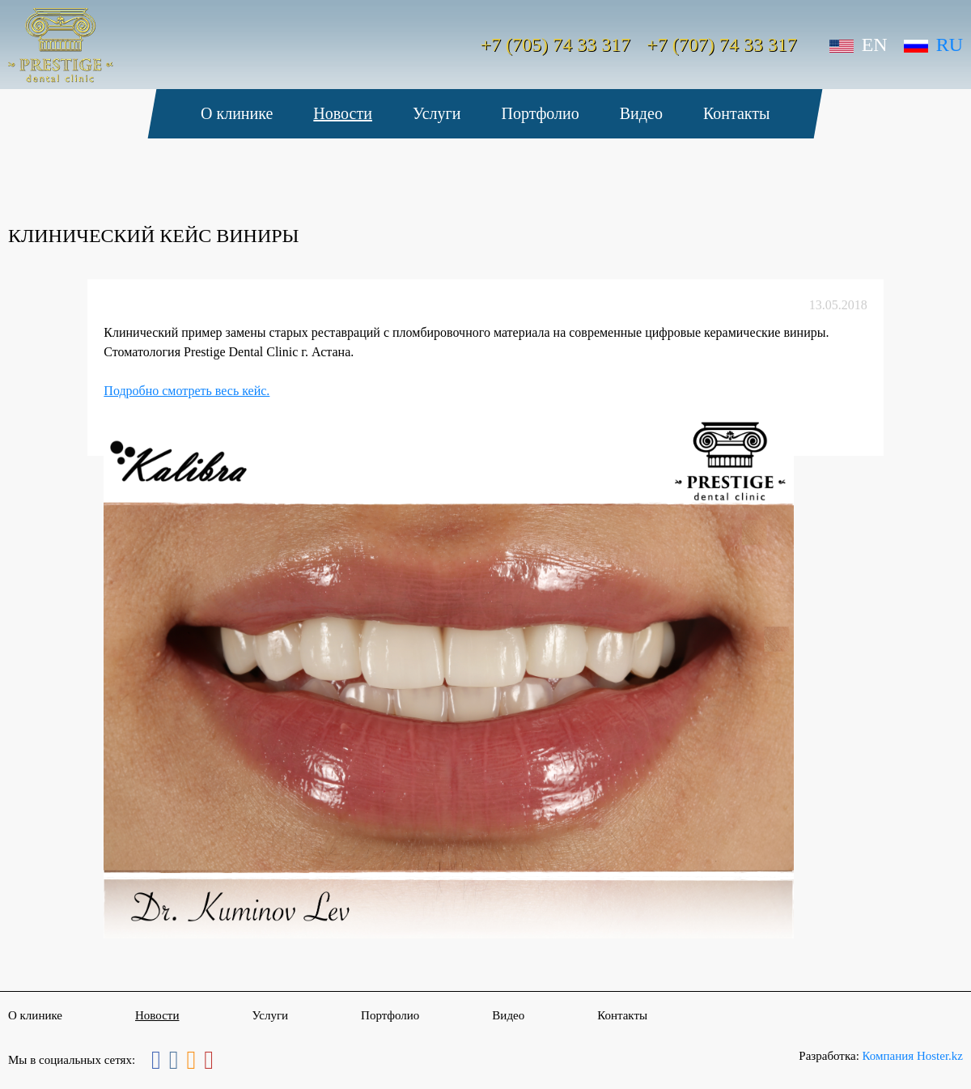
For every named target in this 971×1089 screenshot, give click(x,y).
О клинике (237, 113)
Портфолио (540, 113)
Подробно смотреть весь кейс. (186, 391)
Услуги (437, 113)
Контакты (736, 113)
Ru (933, 44)
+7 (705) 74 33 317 (556, 44)
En (858, 44)
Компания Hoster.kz (913, 1055)
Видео (641, 113)
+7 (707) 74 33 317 (722, 44)
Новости (343, 113)
